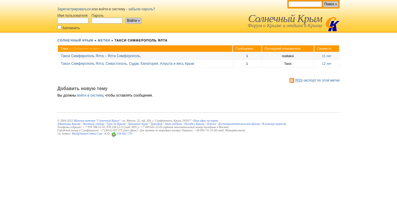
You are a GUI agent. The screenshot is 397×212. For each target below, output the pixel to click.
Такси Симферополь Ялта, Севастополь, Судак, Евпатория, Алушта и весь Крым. (128, 64)
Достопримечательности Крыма (239, 123)
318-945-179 (124, 133)
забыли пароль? (141, 9)
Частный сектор (93, 123)
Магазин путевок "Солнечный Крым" (97, 120)
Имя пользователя (73, 19)
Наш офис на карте (205, 120)
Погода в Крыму (194, 123)
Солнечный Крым (285, 18)
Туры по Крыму (116, 123)
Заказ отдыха (173, 123)
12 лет (327, 63)
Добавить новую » (87, 48)
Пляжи (211, 123)
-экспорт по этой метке (317, 80)
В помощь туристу (274, 123)
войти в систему (90, 95)
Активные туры (138, 123)
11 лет (327, 56)
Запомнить (68, 27)
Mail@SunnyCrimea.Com (87, 133)
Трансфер (156, 123)
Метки (104, 40)
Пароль (107, 19)
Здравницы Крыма (69, 123)
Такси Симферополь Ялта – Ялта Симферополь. (101, 56)
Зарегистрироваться (74, 9)
